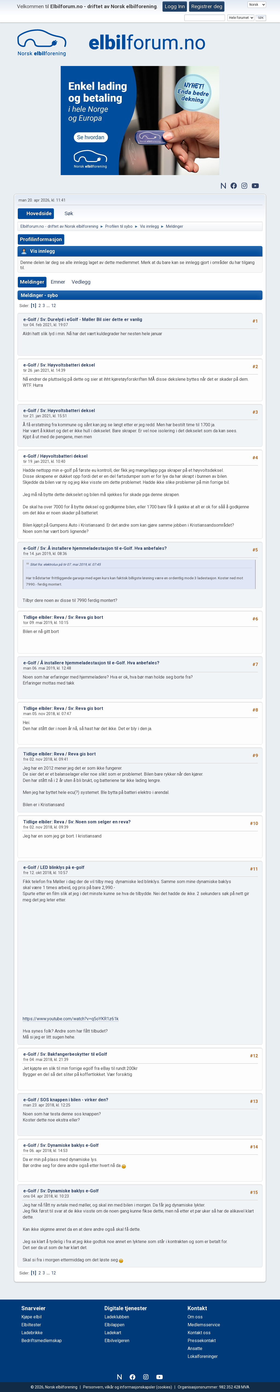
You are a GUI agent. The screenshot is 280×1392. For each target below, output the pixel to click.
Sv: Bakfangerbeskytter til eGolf (73, 1054)
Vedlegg (81, 282)
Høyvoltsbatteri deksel (64, 456)
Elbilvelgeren (116, 1340)
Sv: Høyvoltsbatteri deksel (67, 365)
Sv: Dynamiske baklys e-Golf (69, 1145)
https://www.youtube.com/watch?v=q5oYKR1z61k (71, 1018)
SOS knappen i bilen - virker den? (74, 1099)
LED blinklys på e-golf (62, 867)
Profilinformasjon (41, 239)
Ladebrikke (32, 1332)
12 (53, 305)
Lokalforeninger (203, 1356)
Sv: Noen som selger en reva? (99, 821)
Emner (58, 282)
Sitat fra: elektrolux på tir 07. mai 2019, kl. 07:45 (65, 564)
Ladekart (112, 1332)
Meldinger (32, 282)
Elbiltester (31, 1324)
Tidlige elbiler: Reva (43, 617)
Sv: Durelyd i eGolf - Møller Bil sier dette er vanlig (91, 319)
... (48, 305)
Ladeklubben (116, 1316)
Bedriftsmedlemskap (41, 1340)
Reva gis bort (82, 754)
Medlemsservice (204, 1324)
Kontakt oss (199, 1332)
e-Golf (29, 319)
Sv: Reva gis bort (85, 617)
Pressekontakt (202, 1340)
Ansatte (195, 1348)
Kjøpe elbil (31, 1316)
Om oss (195, 1316)
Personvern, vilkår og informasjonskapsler (119, 1387)
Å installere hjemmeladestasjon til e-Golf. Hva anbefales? (99, 662)
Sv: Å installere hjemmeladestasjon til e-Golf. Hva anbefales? (103, 548)
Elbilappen (114, 1324)
